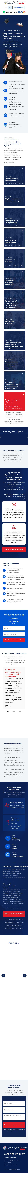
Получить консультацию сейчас (14, 1139)
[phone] (14, 648)
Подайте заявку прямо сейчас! (14, 654)
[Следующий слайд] (27, 444)
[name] (14, 642)
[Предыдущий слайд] (0, 444)
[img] (14, 217)
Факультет (8, 176)
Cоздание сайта (7, 1181)
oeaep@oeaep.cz (10, 1171)
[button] (18, 7)
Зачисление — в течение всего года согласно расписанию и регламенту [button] (13, 406)
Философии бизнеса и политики (10, 283)
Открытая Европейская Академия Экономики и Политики (16, 2)
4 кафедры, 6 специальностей (14, 183)
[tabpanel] (14, 1020)
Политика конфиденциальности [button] (10, 1179)
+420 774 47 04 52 (11, 12)
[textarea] (14, 1131)
